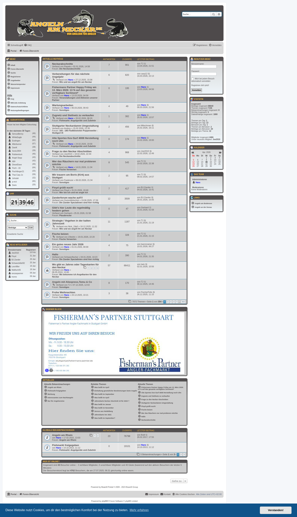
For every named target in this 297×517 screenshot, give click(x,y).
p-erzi (14, 182)
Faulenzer (68, 180)
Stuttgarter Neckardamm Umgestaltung (75, 125)
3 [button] (170, 301)
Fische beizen (60, 233)
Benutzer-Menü (200, 59)
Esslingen (16, 141)
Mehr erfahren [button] (139, 510)
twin (143, 264)
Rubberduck (17, 154)
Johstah (15, 178)
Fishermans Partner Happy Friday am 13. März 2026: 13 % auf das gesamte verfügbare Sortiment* (74, 90)
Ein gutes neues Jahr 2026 (68, 244)
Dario (14, 185)
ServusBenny (17, 134)
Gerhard (68, 213)
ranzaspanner (17, 273)
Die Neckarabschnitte (70, 69)
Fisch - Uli (16, 168)
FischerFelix (146, 292)
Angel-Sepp (17, 158)
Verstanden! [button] (276, 510)
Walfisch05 (16, 270)
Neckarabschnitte (62, 63)
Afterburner (17, 144)
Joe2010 (68, 154)
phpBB (104, 501)
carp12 (144, 74)
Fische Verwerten (68, 169)
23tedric (72, 237)
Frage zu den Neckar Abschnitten (71, 151)
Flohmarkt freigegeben (65, 445)
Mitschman (146, 125)
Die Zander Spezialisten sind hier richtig (79, 202)
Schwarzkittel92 (18, 263)
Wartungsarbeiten (62, 105)
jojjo (14, 161)
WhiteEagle (17, 137)
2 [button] (167, 301)
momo (14, 277)
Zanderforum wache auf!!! (67, 197)
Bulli (143, 435)
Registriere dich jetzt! (200, 85)
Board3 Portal (107, 487)
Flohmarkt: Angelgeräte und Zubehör (77, 120)
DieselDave (17, 165)
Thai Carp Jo (17, 175)
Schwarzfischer (71, 257)
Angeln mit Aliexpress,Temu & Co (72, 282)
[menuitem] (28, 45)
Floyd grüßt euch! (62, 187)
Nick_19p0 (73, 226)
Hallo (55, 254)
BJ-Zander (146, 187)
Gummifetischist (71, 200)
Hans (70, 80)
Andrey (67, 128)
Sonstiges (64, 110)
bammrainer (146, 244)
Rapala (67, 66)
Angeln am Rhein (62, 435)
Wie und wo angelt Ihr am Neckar (75, 82)
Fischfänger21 (18, 171)
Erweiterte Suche (15, 234)
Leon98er (16, 267)
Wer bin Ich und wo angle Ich (73, 192)
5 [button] (176, 301)
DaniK (14, 148)
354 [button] (183, 301)
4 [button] (173, 301)
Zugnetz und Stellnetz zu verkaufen (73, 115)
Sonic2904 (16, 151)
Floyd (66, 190)
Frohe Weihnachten (63, 292)
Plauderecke (65, 215)
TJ (142, 63)
